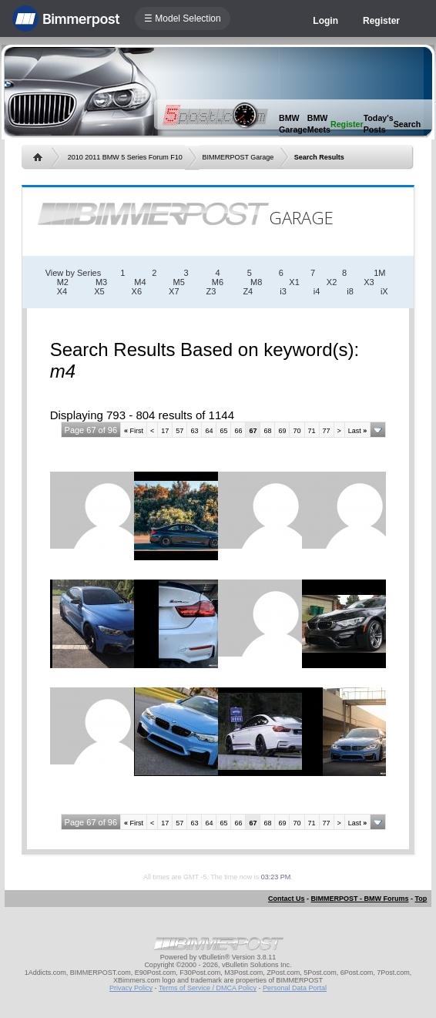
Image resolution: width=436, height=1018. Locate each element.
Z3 (211, 291)
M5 (179, 282)
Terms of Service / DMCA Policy (208, 988)
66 (238, 431)
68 (267, 431)
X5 (99, 291)
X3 (369, 282)
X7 (174, 291)
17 (165, 431)
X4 (62, 291)
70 (296, 431)
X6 (137, 291)
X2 (332, 282)
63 (194, 431)
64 (209, 431)
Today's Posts (379, 123)
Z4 (248, 291)
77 (326, 431)
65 (223, 431)
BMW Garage (293, 123)
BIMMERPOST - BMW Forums (360, 898)
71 (312, 431)
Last (357, 431)
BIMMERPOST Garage (238, 157)
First (133, 431)
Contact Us (286, 898)
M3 (101, 282)
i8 (350, 291)
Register (381, 20)
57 (179, 431)
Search (407, 124)
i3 (283, 291)
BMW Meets (318, 123)
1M (379, 272)
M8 (256, 282)
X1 (294, 282)
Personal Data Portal (295, 988)
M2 (63, 282)
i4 (317, 291)
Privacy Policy (131, 988)
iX (384, 291)
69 (282, 431)
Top (421, 898)
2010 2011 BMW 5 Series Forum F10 (125, 157)
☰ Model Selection (182, 18)
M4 (140, 282)
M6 (217, 282)
